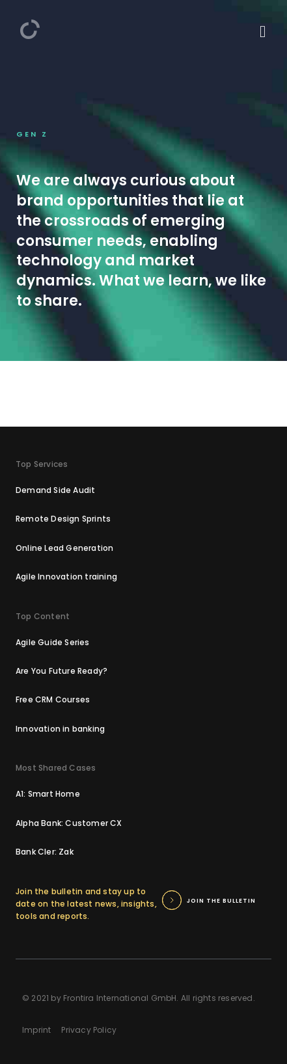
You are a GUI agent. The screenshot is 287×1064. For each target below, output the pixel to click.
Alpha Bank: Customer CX (69, 823)
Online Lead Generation (64, 547)
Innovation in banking (60, 728)
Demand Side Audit (55, 490)
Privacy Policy (88, 1029)
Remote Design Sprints (63, 518)
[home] (30, 29)
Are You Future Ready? (61, 670)
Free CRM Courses (53, 699)
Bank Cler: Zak (45, 851)
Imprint (36, 1029)
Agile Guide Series (53, 642)
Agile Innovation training (66, 576)
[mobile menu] (262, 31)
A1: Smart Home (48, 793)
